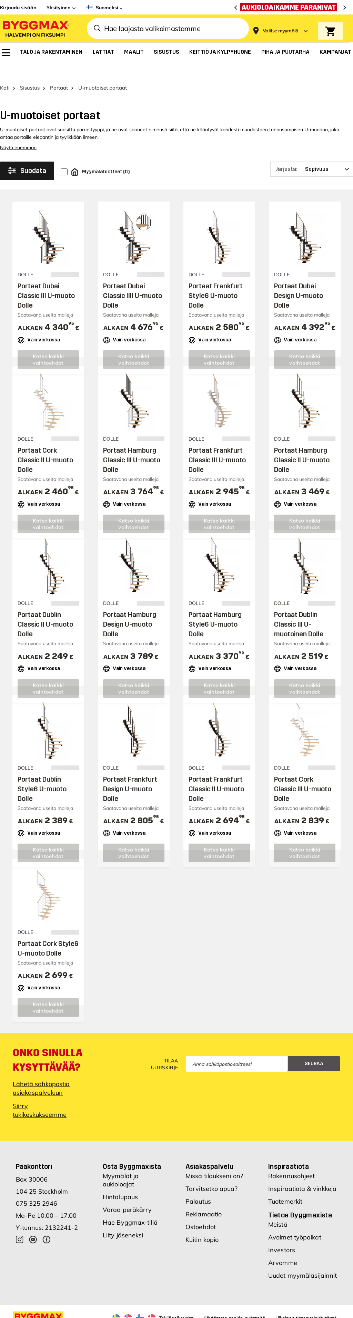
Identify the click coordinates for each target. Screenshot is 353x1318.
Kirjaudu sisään (18, 7)
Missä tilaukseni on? (214, 1160)
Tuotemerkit (285, 1185)
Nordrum (92, 1312)
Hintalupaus (120, 1181)
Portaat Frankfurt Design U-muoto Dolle (130, 772)
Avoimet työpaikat (294, 1221)
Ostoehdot (200, 1211)
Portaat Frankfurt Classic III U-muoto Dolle (217, 443)
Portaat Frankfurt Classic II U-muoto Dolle (216, 772)
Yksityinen (58, 7)
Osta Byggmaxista (132, 1150)
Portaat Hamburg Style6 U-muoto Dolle (215, 608)
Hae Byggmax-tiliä (130, 1206)
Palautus (198, 1185)
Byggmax (69, 1312)
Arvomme (282, 1246)
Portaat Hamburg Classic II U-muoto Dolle (302, 443)
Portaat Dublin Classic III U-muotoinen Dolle (298, 608)
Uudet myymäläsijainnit (302, 1259)
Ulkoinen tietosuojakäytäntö (306, 1302)
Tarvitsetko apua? (211, 1172)
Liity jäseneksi (123, 1219)
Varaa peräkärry (127, 1193)
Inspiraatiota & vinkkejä (302, 1172)
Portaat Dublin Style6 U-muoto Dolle (42, 772)
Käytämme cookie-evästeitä (234, 1302)
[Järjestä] (311, 153)
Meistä (278, 1208)
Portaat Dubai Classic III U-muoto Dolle (46, 279)
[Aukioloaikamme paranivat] (290, 7)
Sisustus (30, 71)
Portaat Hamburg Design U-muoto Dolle (129, 608)
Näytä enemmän (18, 131)
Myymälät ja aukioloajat (121, 1164)
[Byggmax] (35, 28)
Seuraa (314, 1047)
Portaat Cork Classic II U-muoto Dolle (45, 443)
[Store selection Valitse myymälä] (280, 31)
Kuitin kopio (202, 1223)
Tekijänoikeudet (176, 1302)
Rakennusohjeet (291, 1160)
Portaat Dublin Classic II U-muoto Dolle (45, 608)
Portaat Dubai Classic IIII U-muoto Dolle (132, 279)
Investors (281, 1234)
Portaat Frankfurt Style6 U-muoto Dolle (216, 279)
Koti (5, 71)
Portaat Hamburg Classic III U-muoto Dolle (131, 443)
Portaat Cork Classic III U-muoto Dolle (302, 772)
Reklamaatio (203, 1198)
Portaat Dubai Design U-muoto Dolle (298, 279)
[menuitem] (6, 52)
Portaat (59, 71)
